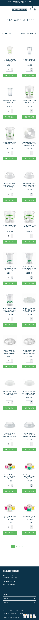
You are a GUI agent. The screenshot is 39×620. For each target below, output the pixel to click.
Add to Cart (9, 75)
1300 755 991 (19, 2)
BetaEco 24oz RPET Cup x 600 (9, 101)
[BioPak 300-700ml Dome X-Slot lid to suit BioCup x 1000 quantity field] (28, 194)
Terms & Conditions (8, 611)
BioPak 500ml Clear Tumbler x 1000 (29, 226)
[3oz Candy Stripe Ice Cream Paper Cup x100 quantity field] (8, 485)
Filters (6, 33)
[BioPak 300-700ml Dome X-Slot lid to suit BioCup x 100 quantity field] (8, 194)
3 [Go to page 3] (19, 547)
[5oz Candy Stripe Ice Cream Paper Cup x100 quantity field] (8, 527)
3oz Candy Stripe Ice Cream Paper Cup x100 (10, 476)
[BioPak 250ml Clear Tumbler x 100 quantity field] (28, 111)
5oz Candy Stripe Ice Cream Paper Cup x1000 (29, 518)
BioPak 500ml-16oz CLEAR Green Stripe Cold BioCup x (10, 268)
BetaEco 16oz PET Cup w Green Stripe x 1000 (10, 60)
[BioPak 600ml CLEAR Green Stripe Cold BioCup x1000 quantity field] (8, 319)
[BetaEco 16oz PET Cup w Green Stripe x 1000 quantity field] (8, 70)
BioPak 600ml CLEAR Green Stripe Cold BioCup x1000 (9, 310)
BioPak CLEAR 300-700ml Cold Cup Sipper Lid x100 (10, 351)
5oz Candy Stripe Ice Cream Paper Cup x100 (10, 518)
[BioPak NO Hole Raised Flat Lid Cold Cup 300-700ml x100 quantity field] (8, 444)
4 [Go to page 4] (22, 547)
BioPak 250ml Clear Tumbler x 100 (29, 101)
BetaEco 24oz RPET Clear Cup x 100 (29, 59)
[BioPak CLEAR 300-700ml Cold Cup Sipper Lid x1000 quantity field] (28, 361)
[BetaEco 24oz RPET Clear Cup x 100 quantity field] (28, 70)
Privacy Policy (20, 611)
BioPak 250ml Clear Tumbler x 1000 (9, 142)
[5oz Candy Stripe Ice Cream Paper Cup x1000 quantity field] (28, 527)
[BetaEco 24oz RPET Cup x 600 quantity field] (8, 111)
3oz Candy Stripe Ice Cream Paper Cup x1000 (29, 476)
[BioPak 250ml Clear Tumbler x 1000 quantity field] (8, 153)
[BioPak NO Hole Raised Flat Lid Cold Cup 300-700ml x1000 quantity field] (28, 444)
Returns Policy (7, 613)
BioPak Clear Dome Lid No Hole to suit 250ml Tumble (10, 393)
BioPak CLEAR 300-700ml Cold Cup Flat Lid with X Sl (29, 310)
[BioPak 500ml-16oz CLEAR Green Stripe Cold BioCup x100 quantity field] (8, 277)
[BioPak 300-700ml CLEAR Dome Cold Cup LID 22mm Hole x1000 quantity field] (28, 153)
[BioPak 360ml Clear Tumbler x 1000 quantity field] (8, 236)
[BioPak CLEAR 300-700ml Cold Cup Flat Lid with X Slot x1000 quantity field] (28, 319)
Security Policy (18, 613)
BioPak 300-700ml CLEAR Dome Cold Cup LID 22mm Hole (29, 143)
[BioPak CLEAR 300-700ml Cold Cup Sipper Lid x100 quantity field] (8, 361)
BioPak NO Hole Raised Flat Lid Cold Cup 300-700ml (9, 434)
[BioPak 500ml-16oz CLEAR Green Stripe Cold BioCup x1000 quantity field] (28, 277)
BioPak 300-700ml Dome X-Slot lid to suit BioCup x (9, 185)
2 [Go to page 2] (16, 547)
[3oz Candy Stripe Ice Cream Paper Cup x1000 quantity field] (28, 485)
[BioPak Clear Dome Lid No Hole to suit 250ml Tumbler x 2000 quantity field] (28, 402)
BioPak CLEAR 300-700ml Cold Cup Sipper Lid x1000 (29, 351)
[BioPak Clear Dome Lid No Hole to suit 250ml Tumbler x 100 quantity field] (8, 402)
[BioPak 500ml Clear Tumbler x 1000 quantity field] (28, 236)
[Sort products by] (29, 33)
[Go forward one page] (26, 546)
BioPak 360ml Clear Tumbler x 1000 (9, 226)
